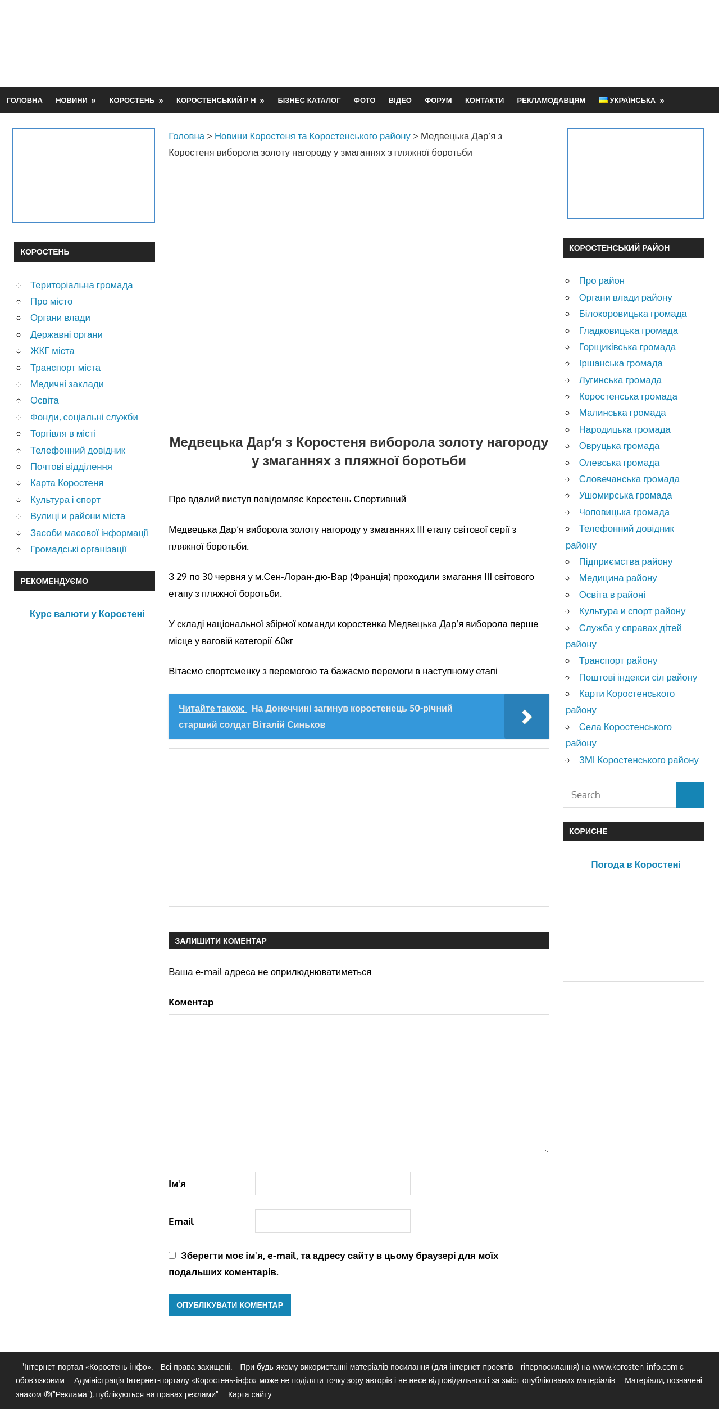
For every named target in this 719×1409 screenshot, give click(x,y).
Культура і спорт (65, 499)
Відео (400, 100)
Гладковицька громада (628, 330)
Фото (365, 100)
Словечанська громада (629, 478)
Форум (438, 100)
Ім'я (177, 1183)
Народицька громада (625, 429)
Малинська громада (622, 412)
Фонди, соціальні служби (84, 417)
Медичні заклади (67, 383)
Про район (602, 280)
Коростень (132, 100)
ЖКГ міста (52, 350)
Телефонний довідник (77, 450)
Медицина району (618, 577)
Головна (25, 100)
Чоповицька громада (624, 512)
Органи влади (60, 317)
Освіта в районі (612, 594)
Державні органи (66, 334)
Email (181, 1221)
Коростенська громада (628, 396)
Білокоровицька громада (633, 313)
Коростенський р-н (216, 100)
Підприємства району (626, 561)
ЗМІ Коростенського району (639, 759)
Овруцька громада (619, 445)
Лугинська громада (620, 380)
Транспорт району (618, 660)
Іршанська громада (621, 363)
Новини (72, 100)
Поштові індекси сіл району (638, 677)
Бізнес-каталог (308, 100)
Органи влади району (625, 297)
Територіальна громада (81, 285)
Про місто (51, 301)
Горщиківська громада (627, 346)
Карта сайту (250, 1394)
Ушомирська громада (625, 495)
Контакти (484, 100)
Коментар (191, 1002)
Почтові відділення (71, 466)
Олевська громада (619, 462)
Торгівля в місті (63, 433)
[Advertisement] (500, 43)
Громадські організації (78, 549)
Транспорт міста (65, 367)
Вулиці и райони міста (77, 516)
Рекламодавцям (551, 100)
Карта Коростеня (66, 482)
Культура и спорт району (632, 611)
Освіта (44, 400)
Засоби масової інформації (89, 532)
